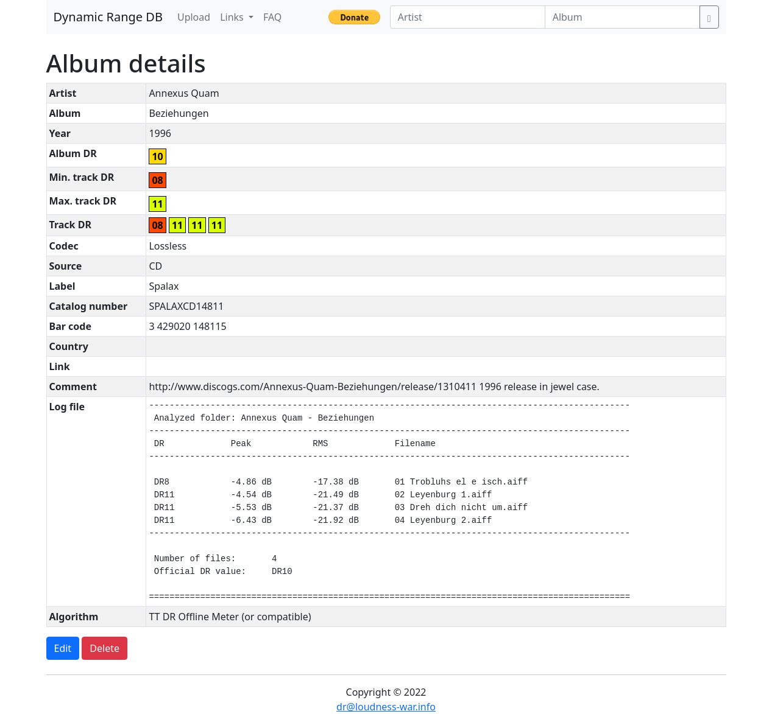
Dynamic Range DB (108, 17)
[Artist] (467, 17)
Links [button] (233, 17)
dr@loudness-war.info (386, 706)
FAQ (272, 17)
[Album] (622, 17)
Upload (193, 17)
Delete (104, 648)
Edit (63, 648)
